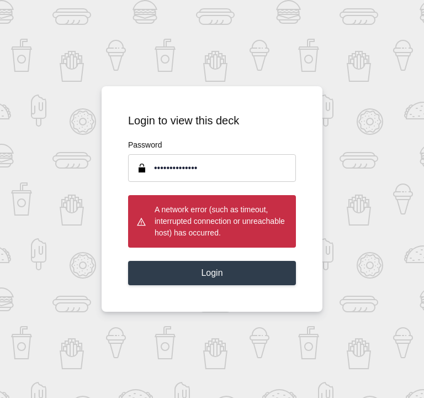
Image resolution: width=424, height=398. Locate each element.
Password (145, 144)
